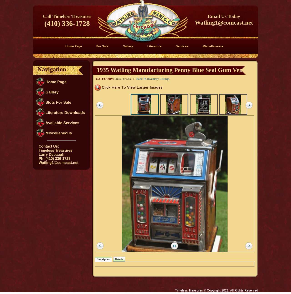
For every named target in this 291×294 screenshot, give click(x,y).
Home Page (73, 46)
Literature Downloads (65, 113)
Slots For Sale (58, 102)
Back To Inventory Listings (152, 78)
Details (119, 259)
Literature (154, 46)
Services (182, 46)
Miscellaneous (213, 46)
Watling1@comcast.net (224, 22)
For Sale (102, 46)
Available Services (62, 123)
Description (103, 259)
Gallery (128, 46)
